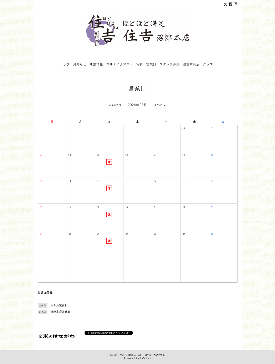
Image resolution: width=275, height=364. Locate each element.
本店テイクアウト (119, 64)
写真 (139, 64)
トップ (65, 64)
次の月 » (160, 105)
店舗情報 (96, 64)
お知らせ (79, 64)
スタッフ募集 (170, 64)
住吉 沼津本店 (127, 355)
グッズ (208, 64)
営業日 (151, 64)
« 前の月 (115, 105)
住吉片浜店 (191, 64)
